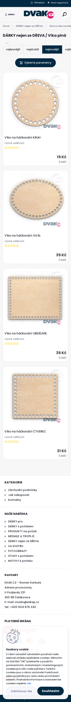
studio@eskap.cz (27, 602)
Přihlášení (39, 2)
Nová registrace (59, 2)
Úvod (6, 26)
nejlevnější (13, 49)
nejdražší (33, 49)
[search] (64, 14)
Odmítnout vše (21, 691)
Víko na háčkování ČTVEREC (25, 431)
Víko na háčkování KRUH (23, 137)
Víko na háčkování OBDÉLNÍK (26, 333)
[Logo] (39, 14)
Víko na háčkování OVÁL (23, 236)
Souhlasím (50, 691)
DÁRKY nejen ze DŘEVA (29, 26)
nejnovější (52, 49)
